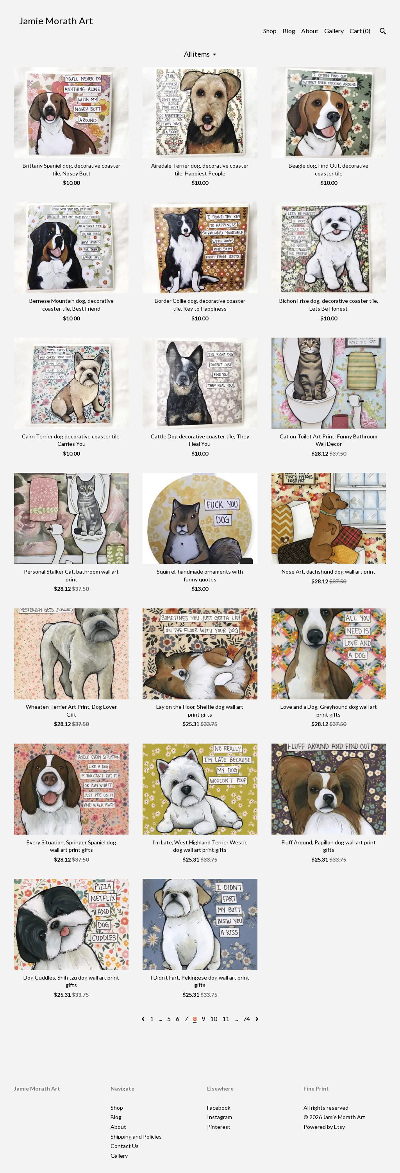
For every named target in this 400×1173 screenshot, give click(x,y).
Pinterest (218, 1126)
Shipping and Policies (136, 1136)
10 (213, 1018)
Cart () (360, 30)
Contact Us (125, 1146)
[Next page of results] (257, 1018)
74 (246, 1018)
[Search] (383, 32)
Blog (288, 30)
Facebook (218, 1107)
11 (225, 1018)
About (309, 30)
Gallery (334, 30)
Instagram (219, 1117)
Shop (270, 30)
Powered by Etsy (324, 1126)
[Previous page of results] (143, 1018)
